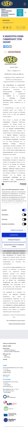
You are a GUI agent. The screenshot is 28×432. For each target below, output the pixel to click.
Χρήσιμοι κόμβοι (7, 346)
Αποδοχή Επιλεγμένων (14, 239)
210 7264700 (7, 370)
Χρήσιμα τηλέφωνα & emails (20, 13)
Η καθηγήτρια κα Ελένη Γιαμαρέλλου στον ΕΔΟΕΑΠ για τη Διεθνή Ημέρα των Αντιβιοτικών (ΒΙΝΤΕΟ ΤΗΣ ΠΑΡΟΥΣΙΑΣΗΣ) (14, 79)
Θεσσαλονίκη (7, 357)
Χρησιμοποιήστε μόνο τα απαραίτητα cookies (14, 245)
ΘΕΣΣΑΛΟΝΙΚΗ (7, 379)
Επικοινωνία (6, 348)
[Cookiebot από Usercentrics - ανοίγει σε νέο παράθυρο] (20, 184)
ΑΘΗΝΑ (5, 365)
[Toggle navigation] (25, 4)
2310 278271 (7, 385)
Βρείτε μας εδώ (7, 354)
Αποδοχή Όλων (14, 235)
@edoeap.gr (7, 372)
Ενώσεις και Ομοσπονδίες (9, 343)
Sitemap (5, 359)
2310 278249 (7, 392)
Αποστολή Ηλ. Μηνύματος (10, 350)
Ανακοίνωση (6, 20)
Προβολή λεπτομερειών (17, 230)
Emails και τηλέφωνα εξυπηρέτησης (11, 351)
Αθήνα (5, 355)
